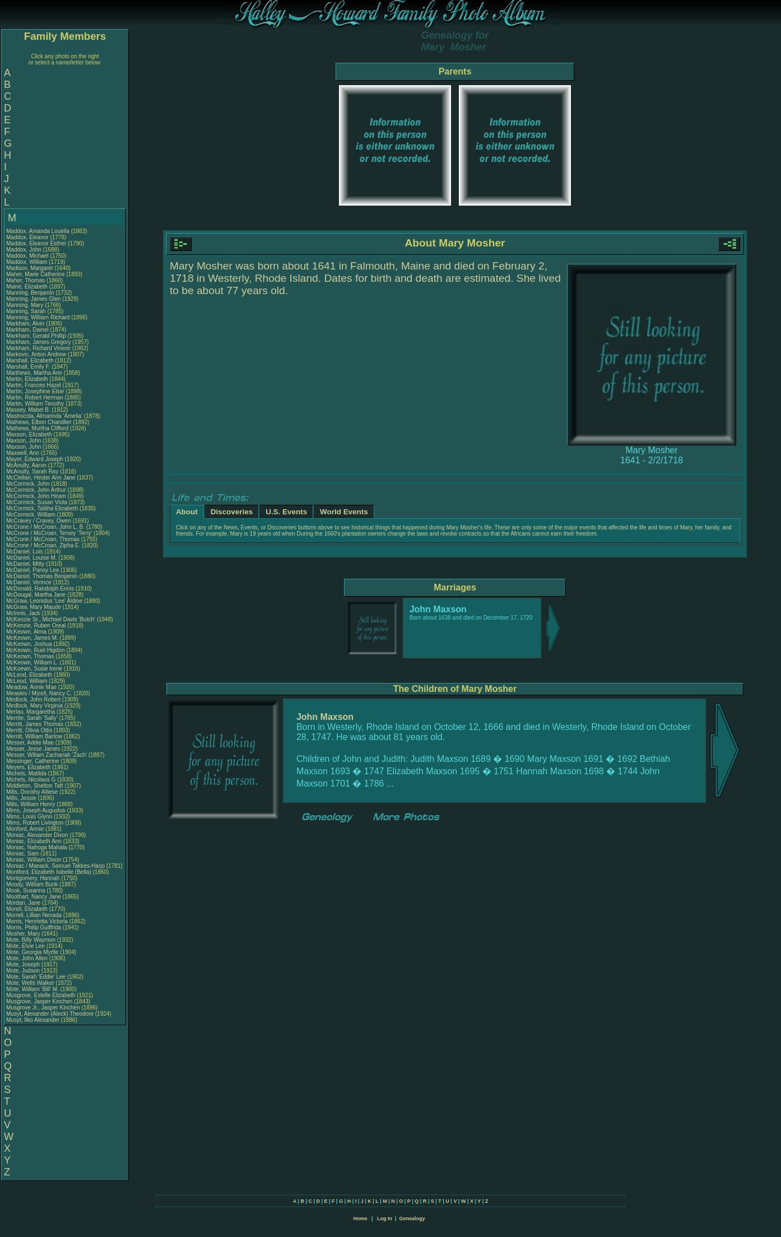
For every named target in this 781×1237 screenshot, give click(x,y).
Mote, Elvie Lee (25, 946)
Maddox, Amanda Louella (37, 231)
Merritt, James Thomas (34, 724)
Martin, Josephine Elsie (35, 391)
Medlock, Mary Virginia (34, 706)
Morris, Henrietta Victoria (37, 921)
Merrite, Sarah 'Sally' (32, 718)
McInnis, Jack (23, 613)
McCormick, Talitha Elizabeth (42, 508)
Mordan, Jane (24, 903)
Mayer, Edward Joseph (34, 459)
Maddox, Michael (28, 256)
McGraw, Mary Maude (33, 607)
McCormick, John (28, 484)
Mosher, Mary (23, 934)
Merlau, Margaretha (31, 712)
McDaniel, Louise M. (31, 558)
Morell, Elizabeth (27, 909)
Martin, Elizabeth (27, 379)
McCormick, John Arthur (36, 490)
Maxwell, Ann (23, 453)
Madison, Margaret (30, 268)
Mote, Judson (23, 971)
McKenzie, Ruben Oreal (36, 625)
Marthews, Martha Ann (34, 373)
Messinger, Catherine (33, 761)
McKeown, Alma (27, 632)
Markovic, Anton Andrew (36, 354)
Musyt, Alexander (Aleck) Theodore (50, 1014)
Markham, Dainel (28, 330)
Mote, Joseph (23, 964)
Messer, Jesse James (33, 749)
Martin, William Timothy (35, 404)
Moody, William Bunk (32, 884)
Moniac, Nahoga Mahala (36, 847)
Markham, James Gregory (38, 342)
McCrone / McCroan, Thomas (43, 539)
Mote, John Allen (27, 958)
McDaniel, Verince (29, 582)
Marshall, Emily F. (28, 367)
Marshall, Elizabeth (30, 360)
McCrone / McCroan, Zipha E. (43, 545)
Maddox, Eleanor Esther (36, 243)
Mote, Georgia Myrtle (32, 952)
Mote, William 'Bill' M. (32, 989)
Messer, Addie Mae (30, 743)
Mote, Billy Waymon (30, 940)
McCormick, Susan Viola (36, 502)
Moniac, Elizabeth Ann (34, 841)
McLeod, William (27, 681)
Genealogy (412, 1218)
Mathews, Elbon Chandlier (39, 422)
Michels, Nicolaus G (30, 779)
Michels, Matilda (27, 773)
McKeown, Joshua (30, 644)
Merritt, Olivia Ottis (29, 730)
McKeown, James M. (32, 638)
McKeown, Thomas (30, 656)
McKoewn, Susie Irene (34, 669)
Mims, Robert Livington (34, 823)
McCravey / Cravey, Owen (39, 521)
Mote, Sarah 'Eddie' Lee (36, 977)
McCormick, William (31, 514)
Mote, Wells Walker (30, 983)
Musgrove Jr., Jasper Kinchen (43, 1008)
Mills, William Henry (30, 804)
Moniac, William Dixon (33, 860)
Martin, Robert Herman (34, 397)
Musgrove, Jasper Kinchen (39, 1001)
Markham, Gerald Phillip (36, 336)
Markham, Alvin (26, 323)
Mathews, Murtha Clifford (37, 428)
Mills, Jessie (22, 798)
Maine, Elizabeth (27, 286)
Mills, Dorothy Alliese (32, 792)
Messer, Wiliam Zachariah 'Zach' (46, 755)
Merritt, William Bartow (34, 736)
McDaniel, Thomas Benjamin (42, 576)
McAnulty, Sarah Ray (32, 471)
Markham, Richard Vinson (38, 348)
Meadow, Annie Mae (31, 687)
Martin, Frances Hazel (33, 385)
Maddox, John (24, 250)
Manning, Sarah (26, 311)
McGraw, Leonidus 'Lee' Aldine (44, 601)
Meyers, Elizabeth (29, 767)
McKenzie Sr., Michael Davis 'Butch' (50, 619)
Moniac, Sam (23, 853)
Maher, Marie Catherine (35, 274)
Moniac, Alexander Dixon (37, 835)
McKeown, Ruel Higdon (35, 650)
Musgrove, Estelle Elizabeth (40, 995)
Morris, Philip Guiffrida (33, 927)
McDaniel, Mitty (26, 564)
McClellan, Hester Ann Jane (40, 478)
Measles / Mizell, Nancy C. (39, 693)
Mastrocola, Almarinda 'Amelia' (45, 416)
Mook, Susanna (26, 890)
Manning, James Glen (33, 299)
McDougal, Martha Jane (36, 595)
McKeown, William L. (32, 662)
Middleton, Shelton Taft (34, 786)
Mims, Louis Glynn (29, 816)
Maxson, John (24, 441)
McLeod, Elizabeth (30, 675)
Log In (384, 1218)
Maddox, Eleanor (28, 237)
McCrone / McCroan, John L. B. (45, 527)
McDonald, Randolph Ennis (40, 588)
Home (360, 1218)
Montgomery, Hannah (33, 878)
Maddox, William (27, 262)
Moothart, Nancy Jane (33, 897)
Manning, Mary (25, 305)
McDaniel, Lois (25, 551)
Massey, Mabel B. (28, 410)
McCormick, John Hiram (36, 496)
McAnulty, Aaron (27, 465)
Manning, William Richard (37, 317)
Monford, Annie (25, 829)
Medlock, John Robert (33, 699)
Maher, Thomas (26, 280)
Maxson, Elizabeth (30, 434)
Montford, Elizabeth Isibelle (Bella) (48, 872)
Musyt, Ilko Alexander (32, 1020)
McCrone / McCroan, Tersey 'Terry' (50, 533)
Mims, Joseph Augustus (36, 810)
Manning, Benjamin (30, 293)
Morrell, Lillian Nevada (34, 915)
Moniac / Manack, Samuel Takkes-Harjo (55, 866)
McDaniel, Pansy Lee (32, 570)
